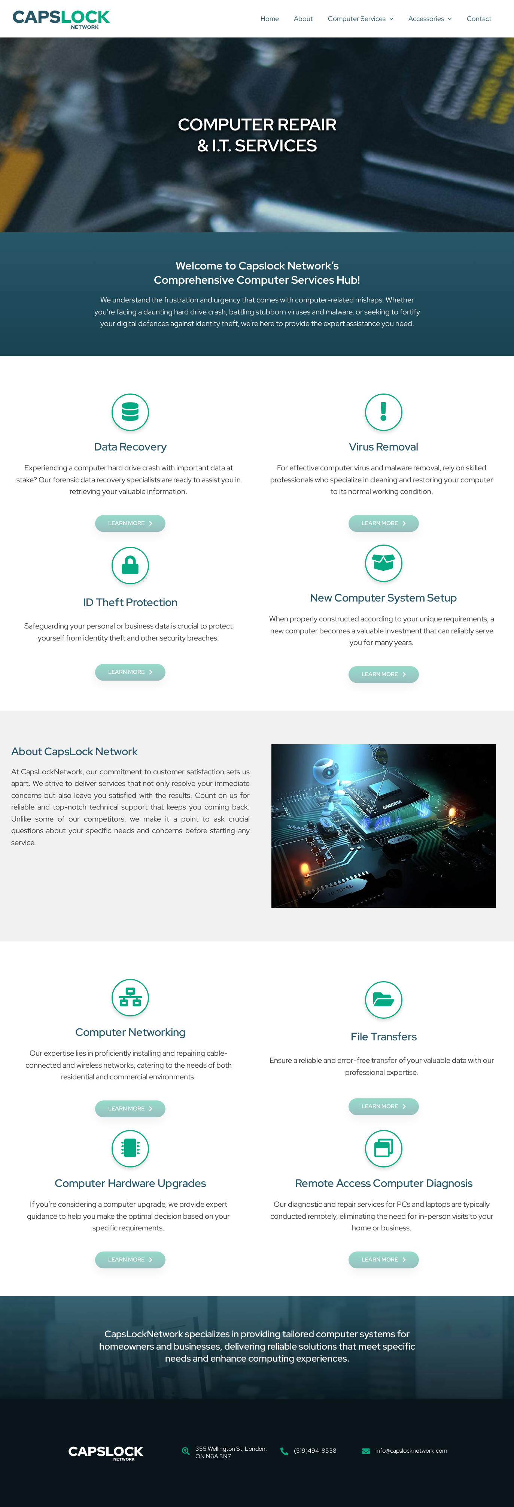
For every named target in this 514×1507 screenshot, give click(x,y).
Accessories (432, 18)
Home (276, 18)
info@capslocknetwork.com (411, 1451)
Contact (480, 18)
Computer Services (364, 18)
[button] (393, 18)
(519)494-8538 (315, 1451)
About (308, 18)
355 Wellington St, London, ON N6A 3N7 (231, 1453)
